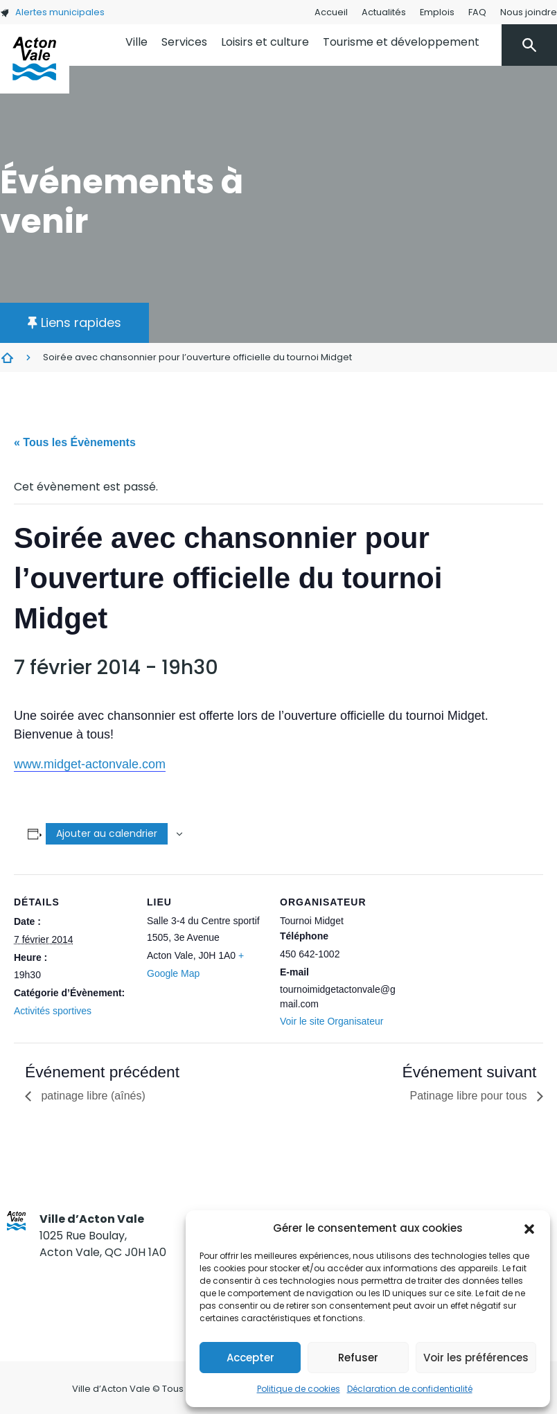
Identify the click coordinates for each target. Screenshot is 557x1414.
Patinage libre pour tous (470, 1096)
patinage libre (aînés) (91, 1096)
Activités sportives (52, 1010)
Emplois (437, 12)
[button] (529, 1228)
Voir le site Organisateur (331, 1021)
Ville (136, 42)
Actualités (384, 12)
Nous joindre (528, 12)
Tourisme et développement (401, 42)
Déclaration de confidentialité (409, 1389)
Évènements (7, 357)
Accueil (331, 12)
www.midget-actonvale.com (90, 764)
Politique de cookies (298, 1389)
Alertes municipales (52, 12)
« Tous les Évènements (75, 442)
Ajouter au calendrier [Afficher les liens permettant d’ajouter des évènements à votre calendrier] (106, 833)
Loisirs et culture (265, 42)
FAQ (477, 12)
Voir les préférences (476, 1357)
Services (184, 42)
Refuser (358, 1357)
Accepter (250, 1357)
